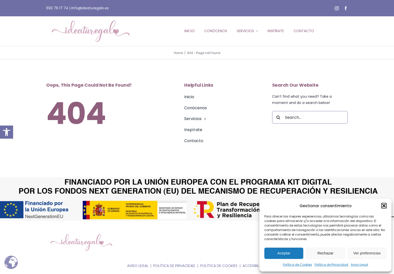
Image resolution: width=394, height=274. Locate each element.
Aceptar (283, 253)
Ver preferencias (367, 253)
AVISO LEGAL (137, 265)
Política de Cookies (297, 264)
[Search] (278, 117)
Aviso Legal (359, 264)
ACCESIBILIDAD (254, 265)
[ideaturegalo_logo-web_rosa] (90, 18)
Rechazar (325, 253)
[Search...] (310, 117)
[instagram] (337, 8)
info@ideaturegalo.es (90, 8)
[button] (6, 132)
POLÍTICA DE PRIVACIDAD (174, 265)
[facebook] (346, 8)
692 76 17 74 (57, 8)
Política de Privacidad (331, 264)
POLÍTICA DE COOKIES (218, 265)
